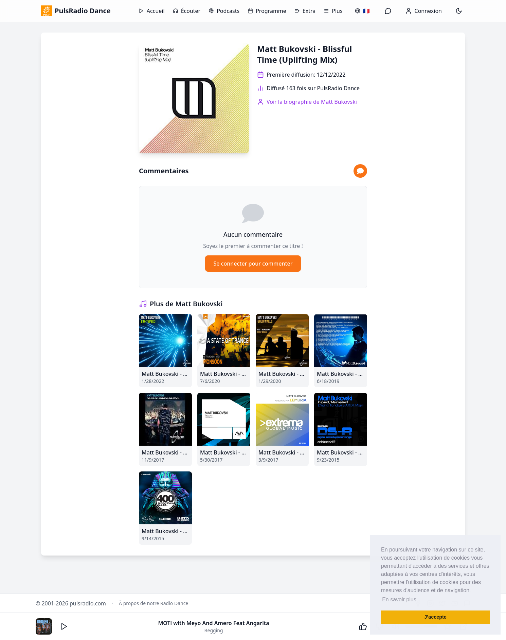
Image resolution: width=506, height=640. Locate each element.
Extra (304, 11)
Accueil (152, 11)
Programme (267, 11)
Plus (333, 11)
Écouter (187, 11)
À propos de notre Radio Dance (153, 603)
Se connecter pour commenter (252, 263)
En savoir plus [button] (399, 599)
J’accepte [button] (435, 617)
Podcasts (224, 11)
